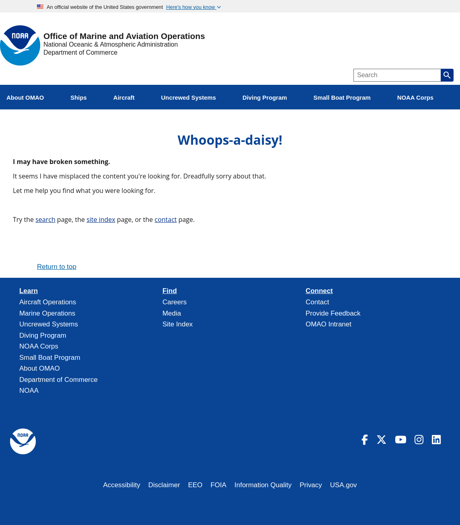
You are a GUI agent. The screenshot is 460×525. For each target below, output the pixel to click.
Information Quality (263, 485)
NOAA (29, 390)
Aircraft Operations (47, 302)
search (45, 219)
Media (171, 313)
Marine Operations (47, 313)
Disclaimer (164, 485)
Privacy (311, 485)
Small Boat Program (49, 357)
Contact (317, 302)
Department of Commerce (80, 52)
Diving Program (42, 335)
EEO (195, 485)
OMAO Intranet (328, 324)
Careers (174, 302)
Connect (319, 291)
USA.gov (343, 485)
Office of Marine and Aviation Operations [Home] (124, 36)
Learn (28, 291)
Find (169, 291)
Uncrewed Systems (48, 324)
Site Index (177, 324)
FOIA (219, 485)
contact (165, 219)
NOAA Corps (38, 346)
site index (100, 219)
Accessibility (121, 485)
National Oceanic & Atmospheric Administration (110, 44)
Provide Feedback (333, 313)
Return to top (56, 267)
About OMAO (39, 368)
